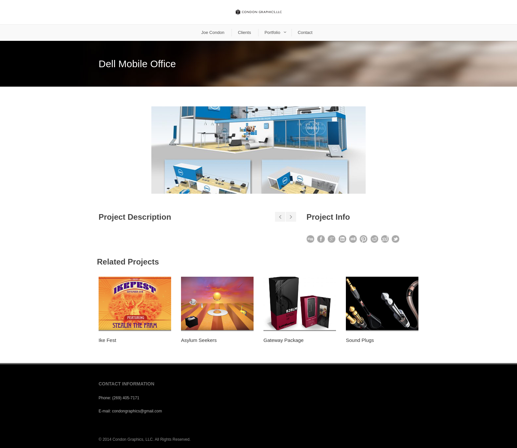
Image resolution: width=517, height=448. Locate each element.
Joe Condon (212, 32)
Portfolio (272, 32)
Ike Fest (107, 340)
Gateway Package (283, 340)
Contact (305, 32)
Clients (244, 32)
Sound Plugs (360, 340)
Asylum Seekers (199, 340)
